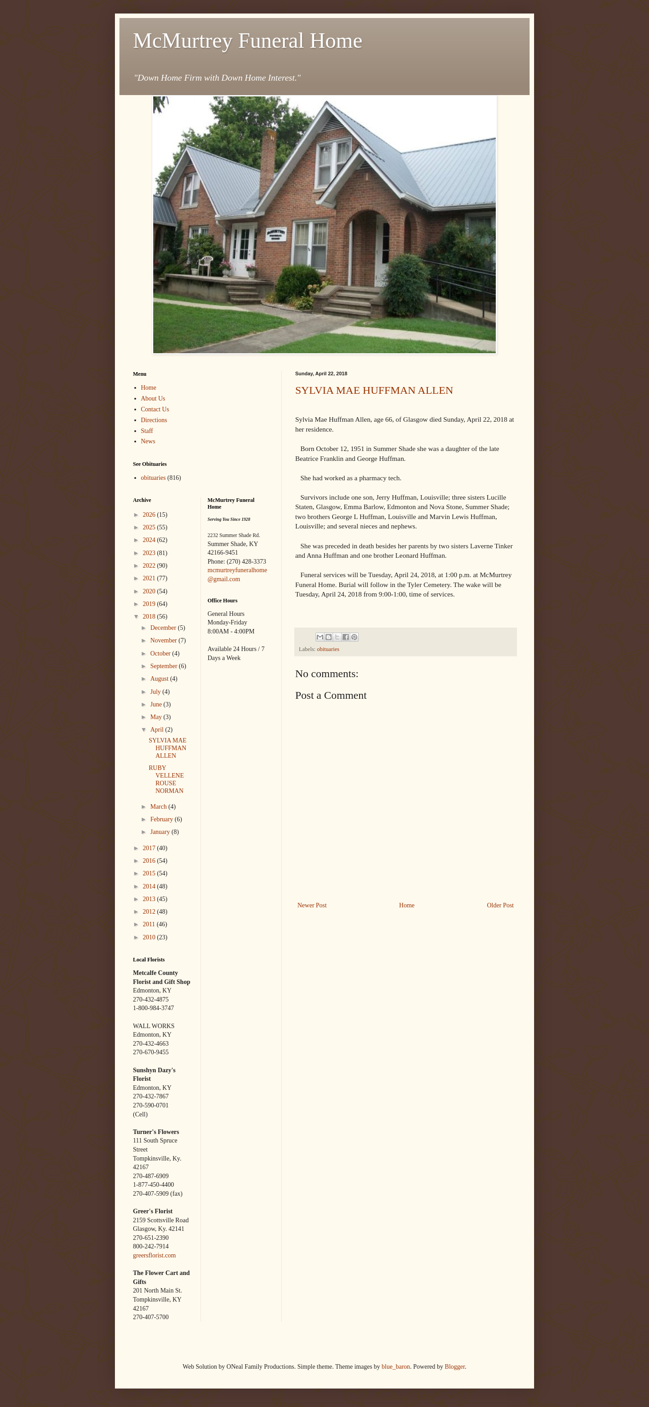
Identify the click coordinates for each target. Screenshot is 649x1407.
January (160, 832)
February (162, 819)
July (156, 691)
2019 (150, 604)
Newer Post (312, 905)
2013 (150, 899)
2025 (150, 527)
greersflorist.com (154, 1255)
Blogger (455, 1366)
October (161, 653)
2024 (150, 540)
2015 (150, 873)
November (164, 640)
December (164, 627)
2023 (150, 553)
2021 (150, 578)
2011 (150, 924)
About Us (153, 398)
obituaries (328, 649)
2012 (150, 911)
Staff (147, 431)
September (164, 666)
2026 (150, 514)
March (159, 806)
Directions (154, 420)
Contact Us (155, 409)
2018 (150, 616)
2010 (150, 937)
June (156, 704)
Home (407, 905)
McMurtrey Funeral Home (247, 40)
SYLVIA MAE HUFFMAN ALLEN (374, 390)
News (148, 441)
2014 (150, 886)
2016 (150, 860)
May (156, 717)
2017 (150, 848)
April (157, 729)
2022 (150, 565)
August (160, 678)
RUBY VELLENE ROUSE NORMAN (166, 779)
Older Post (500, 905)
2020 (150, 591)
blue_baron (396, 1366)
